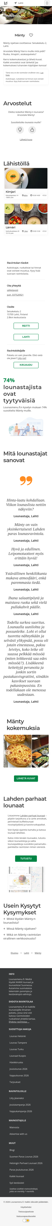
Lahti (26, 337)
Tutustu (26, 858)
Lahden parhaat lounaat (32, 815)
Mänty (38, 952)
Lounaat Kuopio (18, 1055)
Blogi (12, 1150)
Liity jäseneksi (17, 1098)
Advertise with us (18, 1133)
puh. (15, 294)
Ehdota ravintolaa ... (19, 1021)
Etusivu (14, 952)
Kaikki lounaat (17, 1176)
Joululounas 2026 (18, 1068)
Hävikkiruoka (16, 1062)
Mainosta (14, 1127)
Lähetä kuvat (26, 778)
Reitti (26, 325)
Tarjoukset (15, 1082)
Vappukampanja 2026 (21, 1111)
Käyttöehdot (26, 1207)
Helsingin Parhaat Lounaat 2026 (26, 1163)
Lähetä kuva (26, 139)
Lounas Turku (17, 1049)
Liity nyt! (22, 358)
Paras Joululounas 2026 (22, 1169)
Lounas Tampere (18, 1042)
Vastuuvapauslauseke (26, 1216)
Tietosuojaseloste (26, 1212)
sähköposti (12, 290)
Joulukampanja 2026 (20, 1104)
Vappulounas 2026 (19, 1075)
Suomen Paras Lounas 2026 (24, 1156)
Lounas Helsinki (18, 1036)
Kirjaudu (26, 365)
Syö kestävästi (17, 1182)
